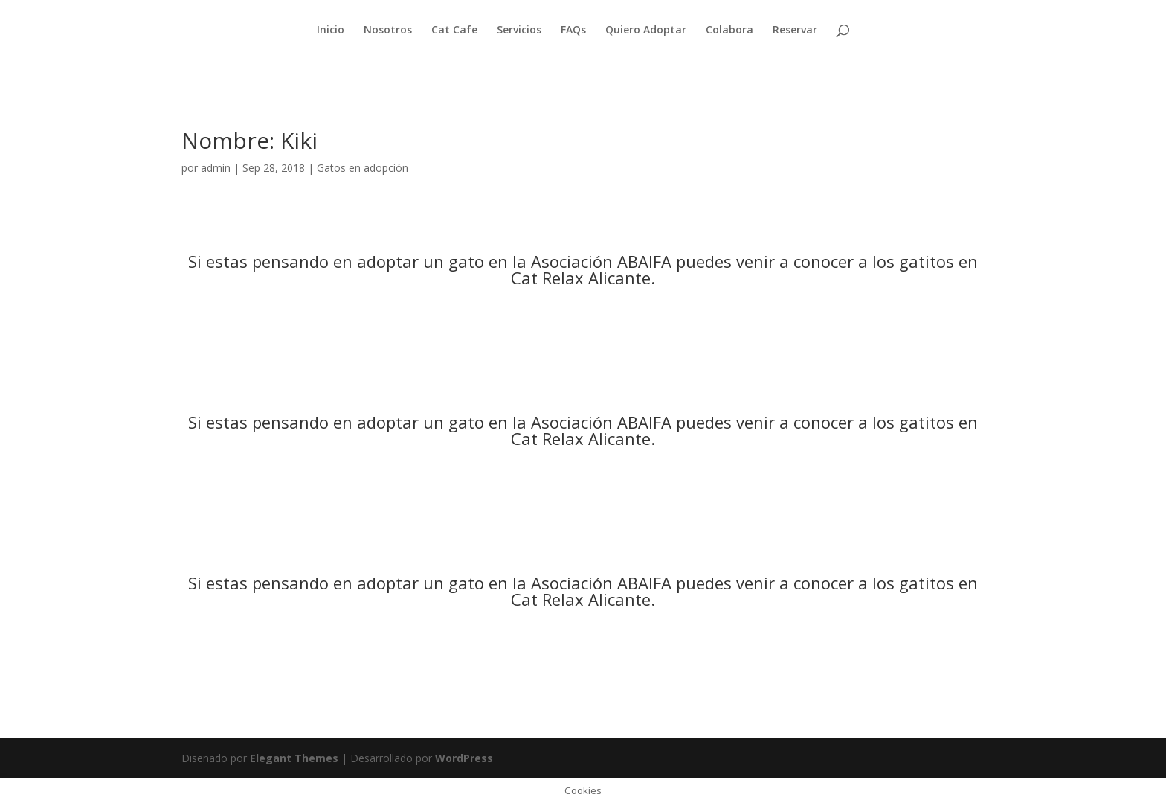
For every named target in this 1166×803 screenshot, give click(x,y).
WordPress (464, 758)
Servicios (519, 30)
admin (216, 168)
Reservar (795, 30)
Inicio (330, 30)
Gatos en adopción (362, 168)
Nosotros (388, 30)
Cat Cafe (454, 30)
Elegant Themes (294, 758)
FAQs (573, 30)
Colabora (729, 30)
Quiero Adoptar (645, 30)
